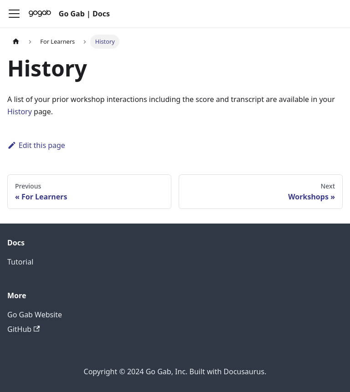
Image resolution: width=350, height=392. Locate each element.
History (19, 112)
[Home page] (16, 42)
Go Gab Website (34, 315)
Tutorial (20, 262)
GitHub (23, 329)
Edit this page (36, 145)
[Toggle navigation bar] (14, 13)
